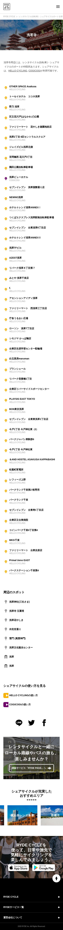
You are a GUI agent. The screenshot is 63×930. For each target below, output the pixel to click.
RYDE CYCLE (9, 16)
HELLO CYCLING (17, 70)
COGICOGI (35, 70)
